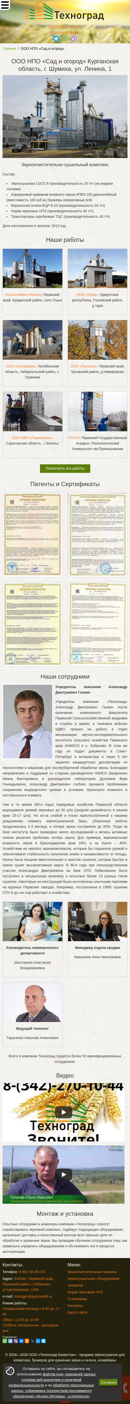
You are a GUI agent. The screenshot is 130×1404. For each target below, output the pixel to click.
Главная (9, 49)
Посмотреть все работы (65, 468)
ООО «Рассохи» (83, 366)
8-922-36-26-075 (32, 1272)
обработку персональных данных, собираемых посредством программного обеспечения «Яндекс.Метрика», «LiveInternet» (52, 1390)
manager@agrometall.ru (33, 1296)
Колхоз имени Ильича (23, 295)
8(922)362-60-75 (65, 26)
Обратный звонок (65, 33)
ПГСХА (73, 438)
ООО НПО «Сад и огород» (42, 49)
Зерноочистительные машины (92, 1272)
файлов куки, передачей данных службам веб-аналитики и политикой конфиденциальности (52, 1379)
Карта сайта (77, 1312)
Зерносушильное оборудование (94, 1279)
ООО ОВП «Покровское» (32, 438)
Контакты (75, 1306)
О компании (77, 1299)
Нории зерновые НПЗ (85, 1292)
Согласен (108, 1382)
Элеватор (75, 1285)
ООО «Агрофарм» (21, 366)
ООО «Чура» (87, 295)
